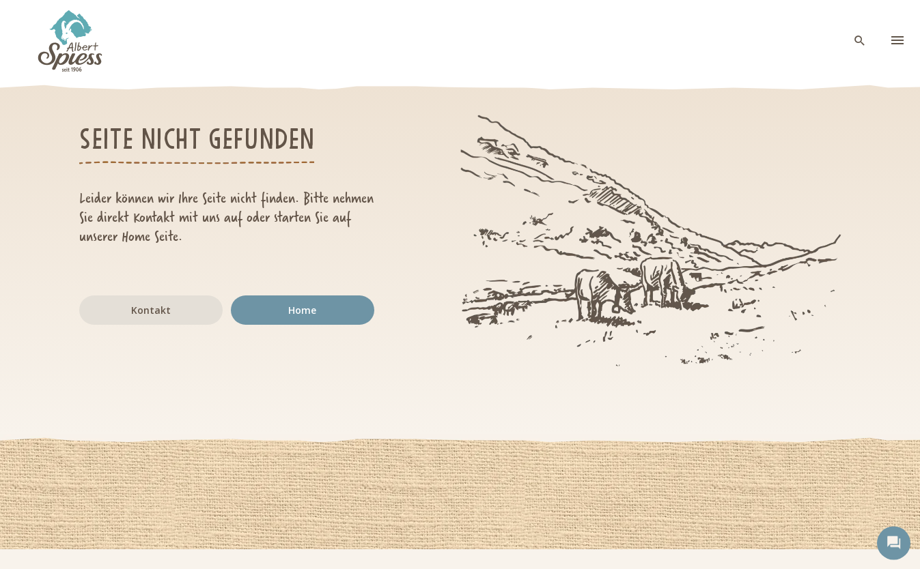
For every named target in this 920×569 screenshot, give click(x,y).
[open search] (860, 41)
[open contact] (893, 542)
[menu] (897, 40)
